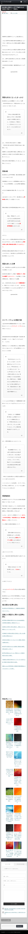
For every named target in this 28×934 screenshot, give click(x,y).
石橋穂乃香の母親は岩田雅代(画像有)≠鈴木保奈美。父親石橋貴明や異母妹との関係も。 (9, 817)
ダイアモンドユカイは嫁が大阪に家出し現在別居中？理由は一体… (17, 853)
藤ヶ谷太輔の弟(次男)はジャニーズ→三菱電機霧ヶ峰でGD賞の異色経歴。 (9, 853)
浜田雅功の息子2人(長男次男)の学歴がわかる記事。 (17, 729)
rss (21, 2)
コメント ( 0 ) (7, 864)
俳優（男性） (6, 13)
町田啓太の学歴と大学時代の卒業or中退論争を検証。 (9, 799)
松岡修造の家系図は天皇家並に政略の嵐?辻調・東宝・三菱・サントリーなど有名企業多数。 (9, 773)
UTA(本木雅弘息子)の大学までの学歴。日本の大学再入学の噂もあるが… (17, 817)
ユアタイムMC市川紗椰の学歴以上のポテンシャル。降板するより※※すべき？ (9, 721)
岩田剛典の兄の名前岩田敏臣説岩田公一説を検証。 (9, 711)
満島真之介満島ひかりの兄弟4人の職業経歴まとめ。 (17, 745)
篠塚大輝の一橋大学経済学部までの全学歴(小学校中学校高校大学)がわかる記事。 (14, 909)
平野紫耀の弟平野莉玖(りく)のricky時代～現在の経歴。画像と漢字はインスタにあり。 (17, 781)
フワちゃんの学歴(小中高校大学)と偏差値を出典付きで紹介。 (17, 799)
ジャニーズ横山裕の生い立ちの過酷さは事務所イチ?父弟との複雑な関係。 (17, 836)
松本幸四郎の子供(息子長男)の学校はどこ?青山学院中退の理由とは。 (17, 712)
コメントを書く (15, 13)
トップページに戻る (6, 920)
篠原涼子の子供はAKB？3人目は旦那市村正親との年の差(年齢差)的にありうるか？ (9, 754)
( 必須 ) (5, 876)
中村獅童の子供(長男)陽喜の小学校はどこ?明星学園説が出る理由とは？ (9, 836)
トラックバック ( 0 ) (20, 864)
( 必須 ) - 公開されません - (10, 880)
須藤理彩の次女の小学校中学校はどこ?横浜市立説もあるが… (14, 913)
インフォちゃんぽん (9, 932)
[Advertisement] (14, 27)
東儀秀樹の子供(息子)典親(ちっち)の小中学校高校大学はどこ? (9, 745)
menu (25, 1)
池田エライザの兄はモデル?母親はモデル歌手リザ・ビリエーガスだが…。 (17, 763)
